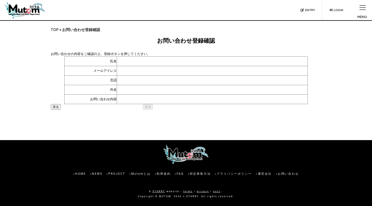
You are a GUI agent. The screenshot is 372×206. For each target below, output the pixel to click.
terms (188, 191)
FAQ (180, 173)
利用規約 (164, 173)
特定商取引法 (200, 173)
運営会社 (265, 173)
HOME (80, 173)
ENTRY (308, 10)
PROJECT (116, 173)
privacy (203, 191)
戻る (56, 107)
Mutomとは (141, 173)
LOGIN (336, 10)
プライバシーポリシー (234, 173)
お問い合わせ (288, 173)
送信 (148, 107)
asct (216, 191)
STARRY (159, 191)
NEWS (97, 173)
